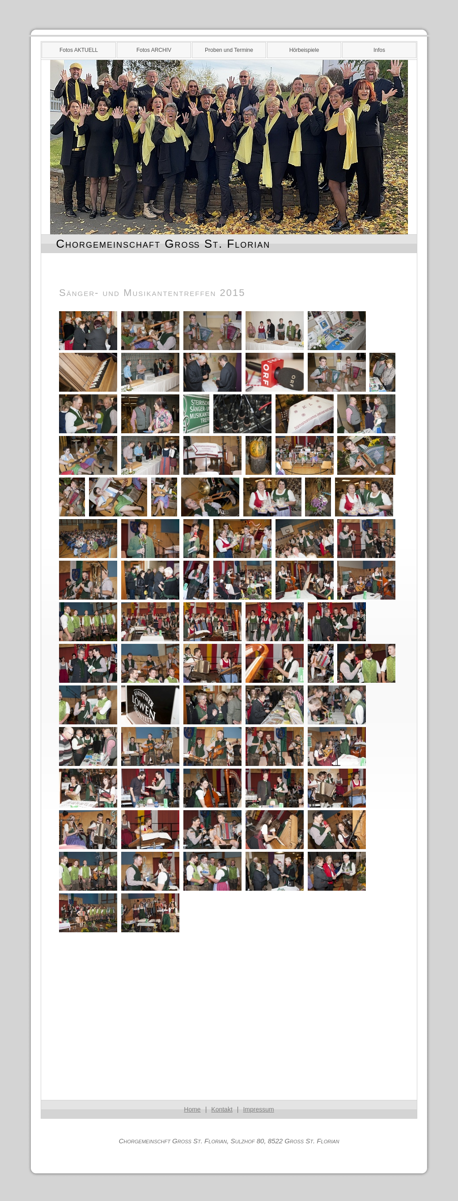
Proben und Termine (229, 50)
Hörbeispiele (304, 50)
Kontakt (221, 1109)
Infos (379, 50)
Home (192, 1109)
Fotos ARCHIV (153, 50)
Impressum (258, 1109)
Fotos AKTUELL (78, 50)
